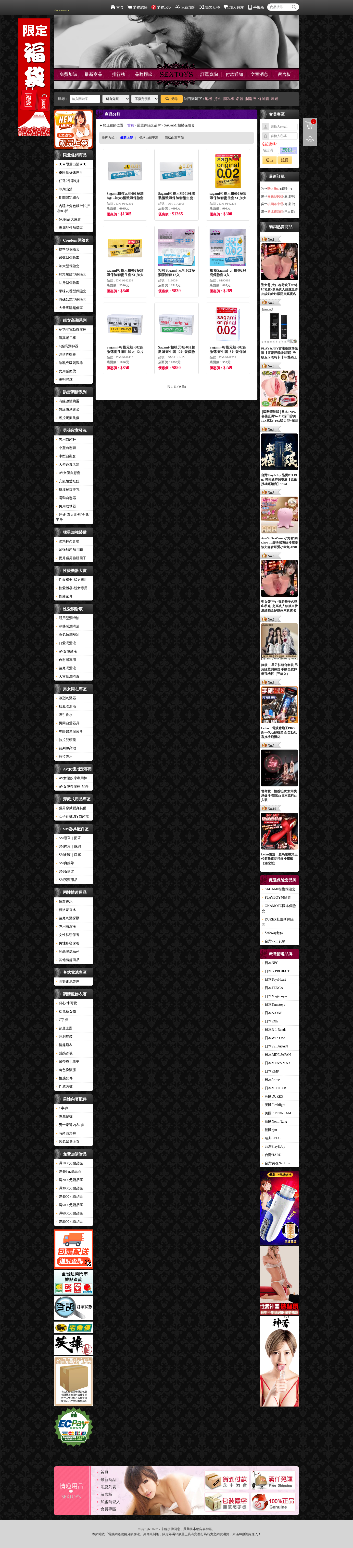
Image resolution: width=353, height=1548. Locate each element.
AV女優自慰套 (68, 473)
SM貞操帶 (65, 863)
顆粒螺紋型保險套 (71, 274)
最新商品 (93, 74)
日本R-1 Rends (274, 1030)
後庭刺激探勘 (67, 918)
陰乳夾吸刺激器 (69, 363)
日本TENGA (272, 988)
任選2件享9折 (67, 181)
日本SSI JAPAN (275, 1046)
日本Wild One (273, 1038)
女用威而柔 (66, 371)
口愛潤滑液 (66, 643)
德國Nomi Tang (274, 1121)
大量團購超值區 (69, 308)
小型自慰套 (66, 448)
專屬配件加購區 (69, 228)
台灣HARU (271, 1155)
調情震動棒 (66, 354)
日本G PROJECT (276, 971)
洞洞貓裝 (64, 1036)
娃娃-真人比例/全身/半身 (72, 517)
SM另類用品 (66, 880)
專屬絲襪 (64, 1116)
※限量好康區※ (69, 172)
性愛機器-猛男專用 (72, 580)
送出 (269, 160)
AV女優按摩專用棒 (71, 778)
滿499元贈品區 (68, 1171)
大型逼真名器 (67, 464)
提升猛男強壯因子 (71, 558)
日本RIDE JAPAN (276, 1055)
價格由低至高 (148, 137)
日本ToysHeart (274, 979)
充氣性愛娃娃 (67, 481)
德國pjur (269, 1130)
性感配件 (64, 1078)
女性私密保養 (67, 935)
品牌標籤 (143, 74)
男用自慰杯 (66, 439)
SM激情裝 (65, 871)
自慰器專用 (66, 660)
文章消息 (259, 74)
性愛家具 (64, 596)
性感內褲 (64, 1086)
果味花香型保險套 (71, 291)
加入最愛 (234, 7)
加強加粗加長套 (69, 550)
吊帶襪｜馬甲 (67, 1061)
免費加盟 (185, 7)
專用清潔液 (66, 926)
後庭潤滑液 (66, 668)
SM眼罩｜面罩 (68, 838)
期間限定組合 (67, 197)
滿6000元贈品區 (69, 1213)
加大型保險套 (67, 266)
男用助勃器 (66, 506)
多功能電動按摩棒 (71, 329)
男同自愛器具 (67, 723)
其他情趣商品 (67, 960)
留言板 (284, 74)
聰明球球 (64, 379)
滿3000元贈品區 (69, 1188)
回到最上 (310, 139)
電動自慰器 (66, 498)
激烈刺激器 (66, 698)
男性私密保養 (67, 943)
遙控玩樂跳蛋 (67, 418)
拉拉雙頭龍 (66, 740)
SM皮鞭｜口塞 (68, 855)
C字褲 (62, 1020)
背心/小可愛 (66, 1003)
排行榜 (118, 74)
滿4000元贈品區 (69, 1197)
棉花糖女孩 (66, 1011)
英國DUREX (272, 1096)
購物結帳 (137, 7)
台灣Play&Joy (273, 1146)
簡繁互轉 (210, 7)
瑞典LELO (271, 1138)
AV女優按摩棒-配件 (72, 786)
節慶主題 (64, 1028)
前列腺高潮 (66, 748)
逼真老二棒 (66, 338)
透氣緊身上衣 (67, 1142)
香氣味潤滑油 (67, 635)
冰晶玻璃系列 (67, 951)
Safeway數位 (272, 933)
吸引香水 (64, 715)
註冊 (285, 160)
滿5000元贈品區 (69, 1205)
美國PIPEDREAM (276, 1113)
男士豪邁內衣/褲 (70, 1125)
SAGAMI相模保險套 (278, 889)
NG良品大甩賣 (68, 219)
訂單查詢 (209, 74)
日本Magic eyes (274, 996)
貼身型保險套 (67, 283)
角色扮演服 (66, 1070)
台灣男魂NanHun (276, 1163)
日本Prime (271, 1080)
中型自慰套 (66, 456)
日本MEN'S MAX (276, 1063)
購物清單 (309, 121)
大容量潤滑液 (67, 676)
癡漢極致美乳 (67, 489)
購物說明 (161, 7)
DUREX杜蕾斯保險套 (278, 922)
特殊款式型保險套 (71, 299)
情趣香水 (64, 901)
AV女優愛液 (66, 651)
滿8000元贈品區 (69, 1222)
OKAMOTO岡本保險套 (279, 908)
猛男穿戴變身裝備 (71, 808)
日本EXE (270, 1021)
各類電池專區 (67, 981)
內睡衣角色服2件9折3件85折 (73, 208)
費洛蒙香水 (66, 910)
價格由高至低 (174, 137)
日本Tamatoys (273, 1004)
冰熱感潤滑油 (67, 626)
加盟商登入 (110, 1502)
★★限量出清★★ (71, 164)
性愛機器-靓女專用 (72, 588)
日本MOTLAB (274, 1088)
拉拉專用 (64, 756)
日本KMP (270, 1071)
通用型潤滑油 (67, 618)
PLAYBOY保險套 (276, 897)
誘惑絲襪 (64, 1053)
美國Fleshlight (273, 1105)
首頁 (117, 7)
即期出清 (64, 189)
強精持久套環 (67, 541)
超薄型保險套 (67, 258)
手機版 (256, 7)
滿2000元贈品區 (69, 1180)
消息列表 (108, 1487)
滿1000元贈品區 (69, 1163)
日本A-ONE (272, 1013)
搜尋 (171, 99)
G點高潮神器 (67, 346)
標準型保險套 (67, 249)
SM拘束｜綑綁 (68, 846)
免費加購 (68, 74)
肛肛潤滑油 (66, 706)
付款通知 (234, 74)
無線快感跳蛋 (67, 409)
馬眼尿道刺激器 (69, 731)
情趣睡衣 (64, 1045)
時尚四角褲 (66, 1133)
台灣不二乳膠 (273, 941)
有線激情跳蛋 (67, 401)
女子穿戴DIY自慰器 (72, 816)
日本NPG (270, 963)
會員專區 (108, 1509)
